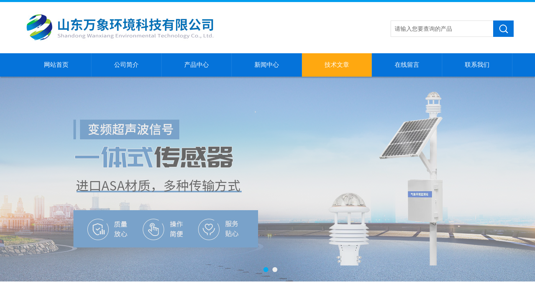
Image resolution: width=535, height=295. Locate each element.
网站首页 (56, 64)
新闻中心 (266, 64)
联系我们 (477, 64)
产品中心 (196, 64)
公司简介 (126, 64)
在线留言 (407, 64)
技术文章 (337, 64)
